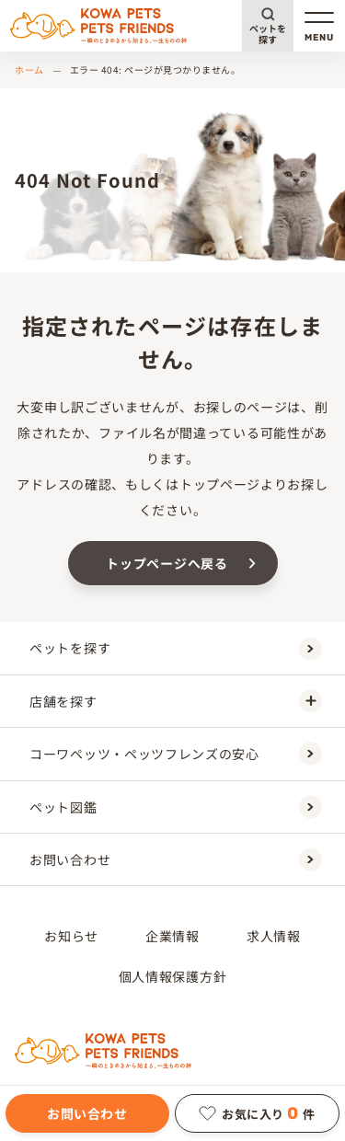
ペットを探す (267, 33)
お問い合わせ (87, 1113)
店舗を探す (175, 700)
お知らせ (71, 936)
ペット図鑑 (175, 806)
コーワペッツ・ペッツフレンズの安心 (175, 754)
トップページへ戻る (166, 563)
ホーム (29, 69)
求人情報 (274, 936)
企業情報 (172, 936)
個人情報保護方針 (173, 976)
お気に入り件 (257, 1113)
